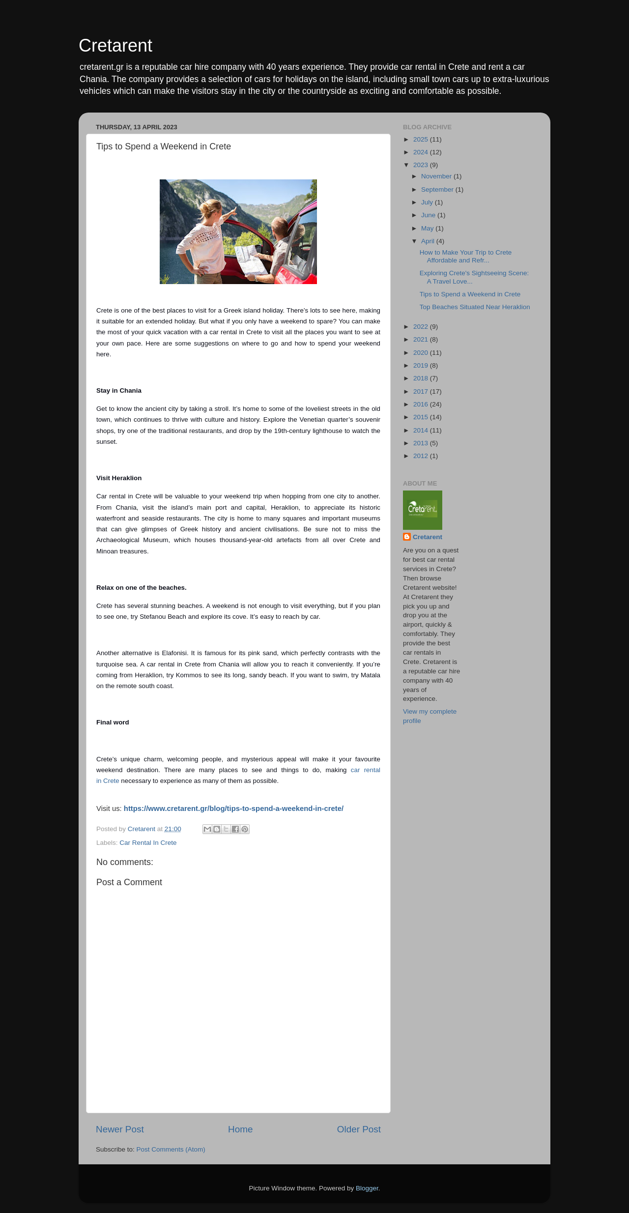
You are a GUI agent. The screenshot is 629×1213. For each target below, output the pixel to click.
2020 (421, 352)
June (429, 215)
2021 (421, 339)
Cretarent (115, 45)
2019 (421, 365)
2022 (421, 326)
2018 (421, 378)
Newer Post (120, 1129)
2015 (421, 417)
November (437, 176)
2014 (421, 430)
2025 (421, 139)
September (438, 189)
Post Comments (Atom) (171, 1149)
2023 (421, 165)
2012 (421, 456)
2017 (421, 391)
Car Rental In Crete (147, 842)
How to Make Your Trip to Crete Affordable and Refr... (466, 256)
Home (240, 1129)
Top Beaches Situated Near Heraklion (475, 307)
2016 (421, 404)
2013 (421, 443)
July (428, 202)
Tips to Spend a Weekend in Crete (470, 294)
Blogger (367, 1188)
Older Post (359, 1129)
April (428, 241)
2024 (421, 152)
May (428, 228)
